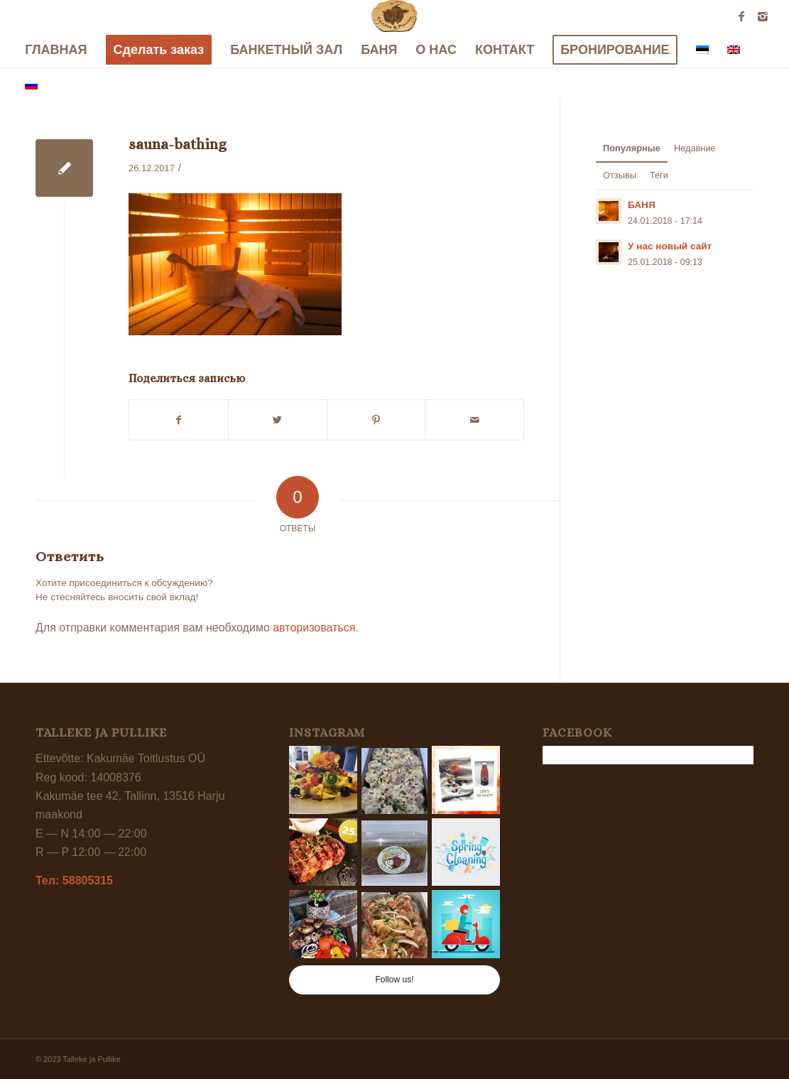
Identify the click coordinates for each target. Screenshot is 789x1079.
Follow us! (394, 980)
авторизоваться (314, 628)
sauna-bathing (178, 144)
